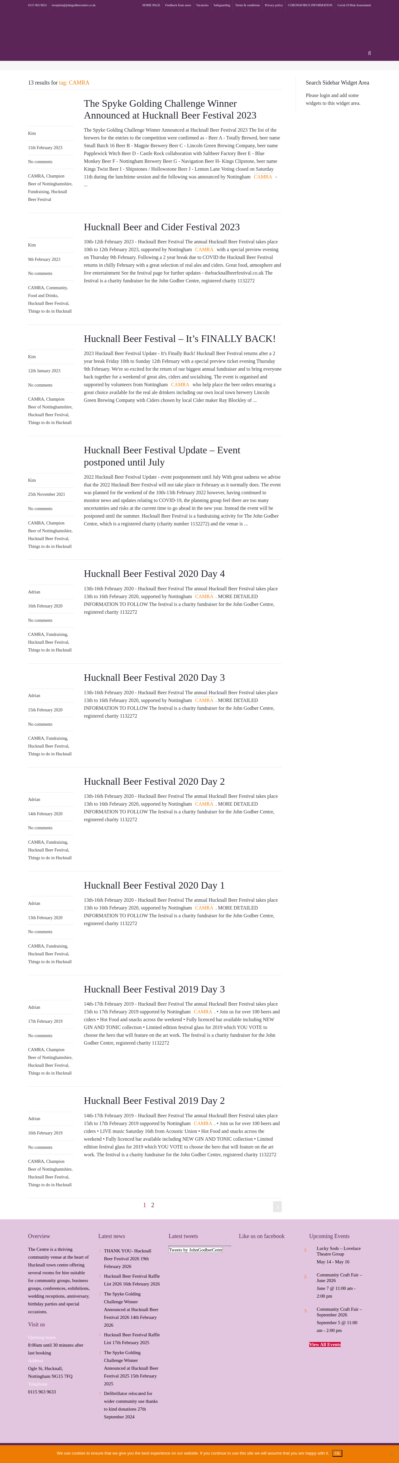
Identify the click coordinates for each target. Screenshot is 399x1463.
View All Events (325, 1344)
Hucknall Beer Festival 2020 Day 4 (154, 573)
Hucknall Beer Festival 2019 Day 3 (154, 989)
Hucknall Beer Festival (48, 303)
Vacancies (202, 5)
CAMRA (36, 176)
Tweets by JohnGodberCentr (195, 1249)
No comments (40, 161)
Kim (32, 133)
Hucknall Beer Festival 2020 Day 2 (154, 781)
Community (56, 287)
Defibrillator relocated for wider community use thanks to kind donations (131, 1401)
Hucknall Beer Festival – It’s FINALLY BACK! (180, 338)
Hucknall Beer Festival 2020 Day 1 (154, 885)
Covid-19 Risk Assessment (354, 5)
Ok (337, 1453)
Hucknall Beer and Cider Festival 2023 (162, 226)
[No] (391, 1454)
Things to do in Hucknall (50, 311)
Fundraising (38, 191)
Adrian (34, 592)
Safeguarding (222, 5)
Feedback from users (178, 5)
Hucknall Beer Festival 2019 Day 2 (154, 1100)
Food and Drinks (42, 295)
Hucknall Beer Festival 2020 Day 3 (154, 677)
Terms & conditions (247, 5)
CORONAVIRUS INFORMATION (310, 5)
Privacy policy (274, 5)
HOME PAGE (151, 5)
